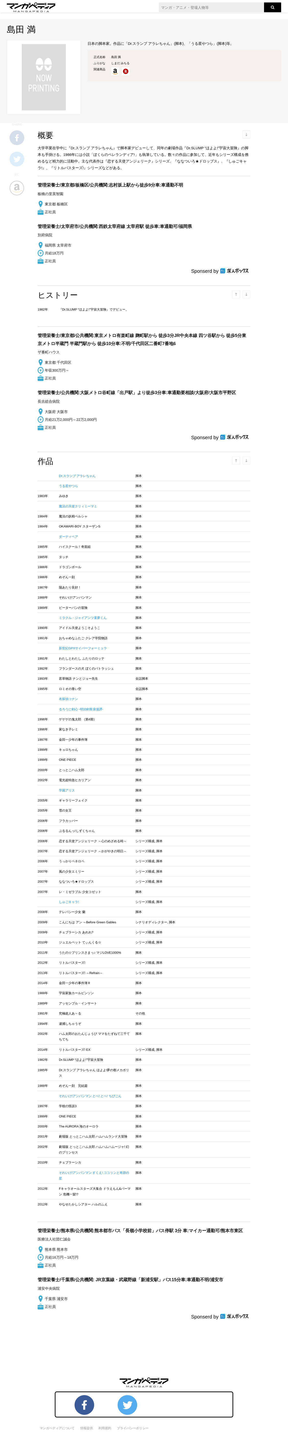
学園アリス (67, 790)
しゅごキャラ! (69, 902)
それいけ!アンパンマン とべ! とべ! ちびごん (90, 1096)
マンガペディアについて (57, 1428)
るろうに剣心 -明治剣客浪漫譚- (81, 709)
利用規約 (105, 1428)
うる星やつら (68, 486)
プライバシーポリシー (133, 1428)
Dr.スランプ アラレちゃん (77, 476)
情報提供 (86, 1428)
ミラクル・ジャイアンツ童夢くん (83, 618)
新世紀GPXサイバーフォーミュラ (83, 648)
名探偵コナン (68, 699)
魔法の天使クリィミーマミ (78, 506)
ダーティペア (68, 537)
